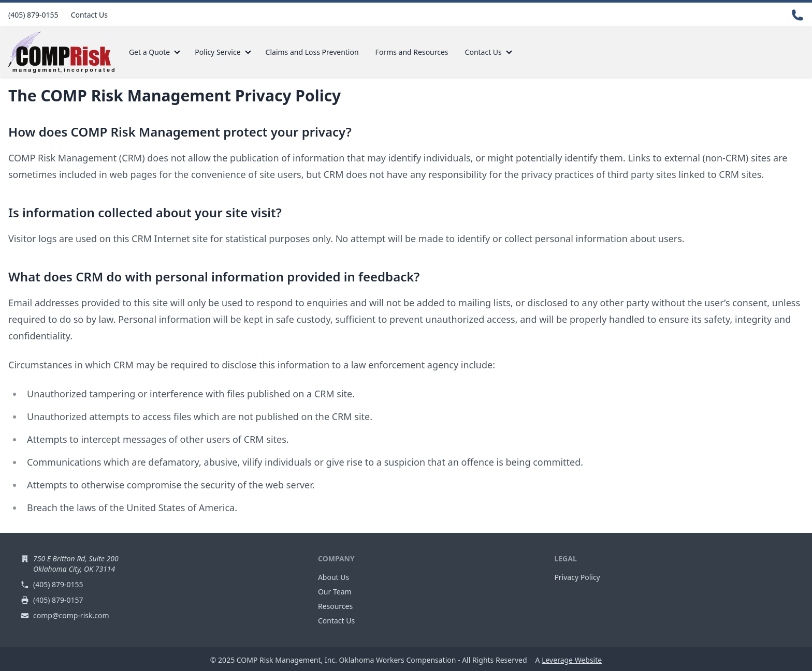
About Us (333, 577)
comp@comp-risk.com (71, 615)
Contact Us (89, 15)
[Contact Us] (797, 15)
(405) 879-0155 (33, 15)
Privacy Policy (577, 577)
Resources (335, 606)
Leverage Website (572, 660)
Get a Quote (149, 52)
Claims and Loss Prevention (312, 52)
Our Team (335, 592)
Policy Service (217, 52)
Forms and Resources (411, 52)
